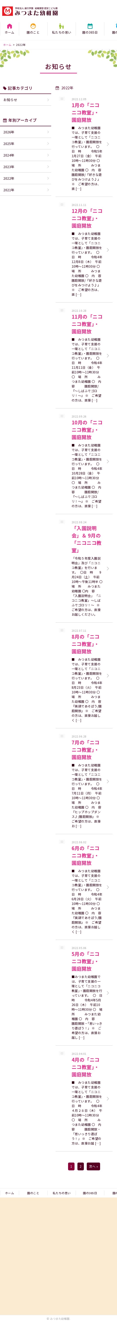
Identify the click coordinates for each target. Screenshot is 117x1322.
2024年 (8, 155)
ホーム (9, 32)
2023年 (8, 166)
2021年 (8, 189)
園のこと (33, 32)
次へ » (93, 1166)
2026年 (8, 132)
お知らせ (10, 99)
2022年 (8, 178)
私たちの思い (61, 32)
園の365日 (90, 32)
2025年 (8, 143)
